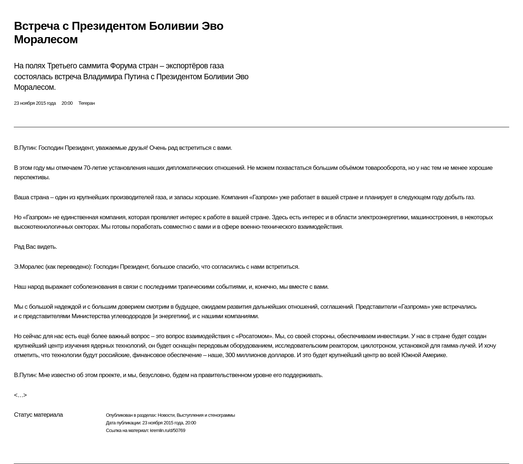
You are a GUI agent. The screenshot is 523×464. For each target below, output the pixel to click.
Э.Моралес (29, 266)
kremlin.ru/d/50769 (167, 430)
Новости (166, 415)
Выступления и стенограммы (206, 415)
